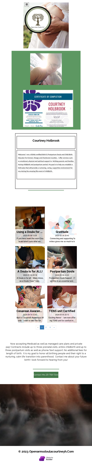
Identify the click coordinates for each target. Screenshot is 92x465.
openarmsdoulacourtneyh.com (51, 451)
